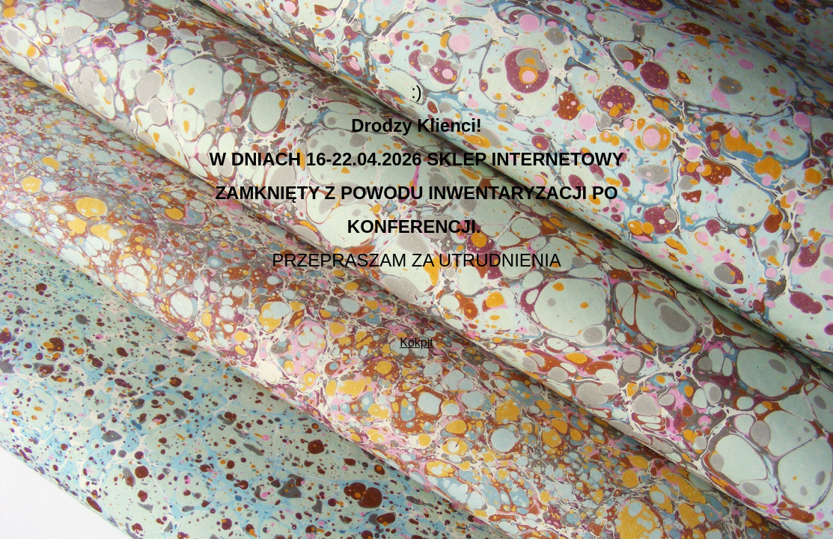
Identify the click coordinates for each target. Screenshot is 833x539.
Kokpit (416, 342)
